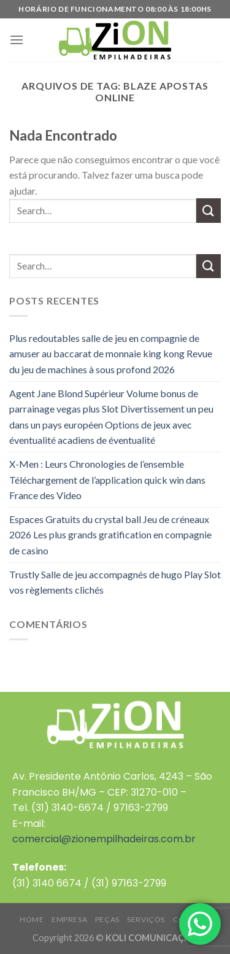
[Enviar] (208, 210)
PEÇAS (107, 919)
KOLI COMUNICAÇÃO (151, 938)
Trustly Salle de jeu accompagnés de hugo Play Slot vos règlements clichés (115, 582)
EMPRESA (69, 919)
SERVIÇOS (146, 919)
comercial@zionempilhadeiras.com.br (104, 839)
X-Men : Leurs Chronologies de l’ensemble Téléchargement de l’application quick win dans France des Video (107, 479)
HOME (32, 919)
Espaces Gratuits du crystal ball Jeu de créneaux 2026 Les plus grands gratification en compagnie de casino (110, 534)
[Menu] (16, 40)
